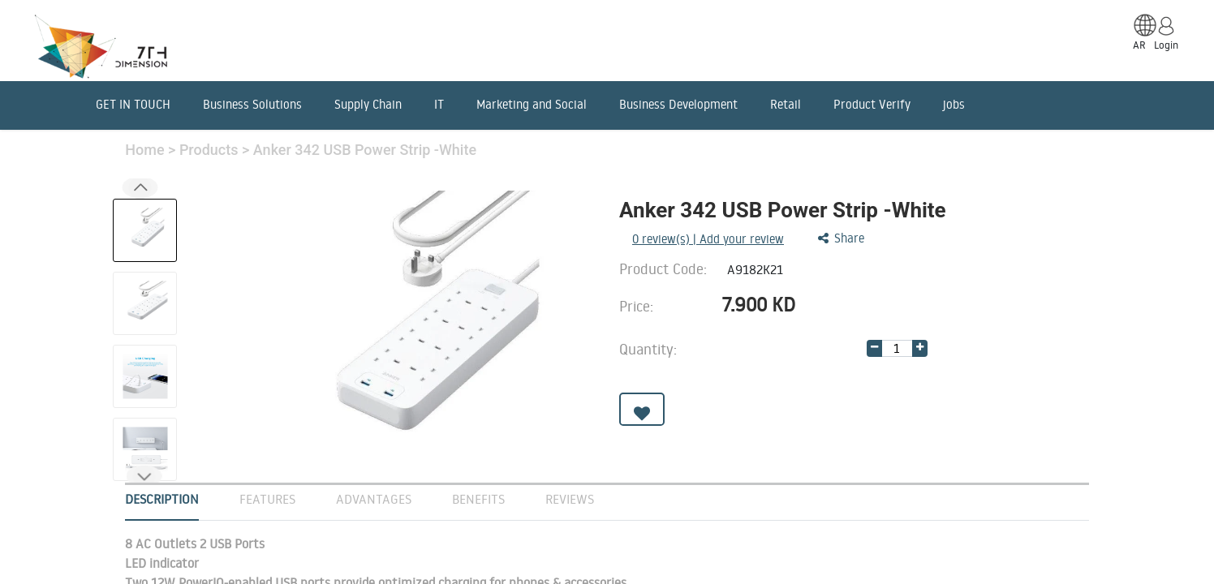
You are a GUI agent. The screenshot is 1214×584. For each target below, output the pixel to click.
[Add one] (920, 348)
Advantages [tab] (373, 499)
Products (210, 149)
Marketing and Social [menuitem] (531, 104)
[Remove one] (874, 348)
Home (146, 149)
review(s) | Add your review (708, 239)
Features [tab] (267, 499)
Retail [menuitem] (785, 104)
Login (1166, 44)
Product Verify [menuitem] (871, 104)
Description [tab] (162, 499)
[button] (144, 476)
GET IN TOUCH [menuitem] (133, 104)
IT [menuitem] (439, 104)
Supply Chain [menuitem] (368, 104)
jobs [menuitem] (954, 104)
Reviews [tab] (569, 499)
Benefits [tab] (478, 499)
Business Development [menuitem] (678, 104)
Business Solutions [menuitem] (252, 104)
